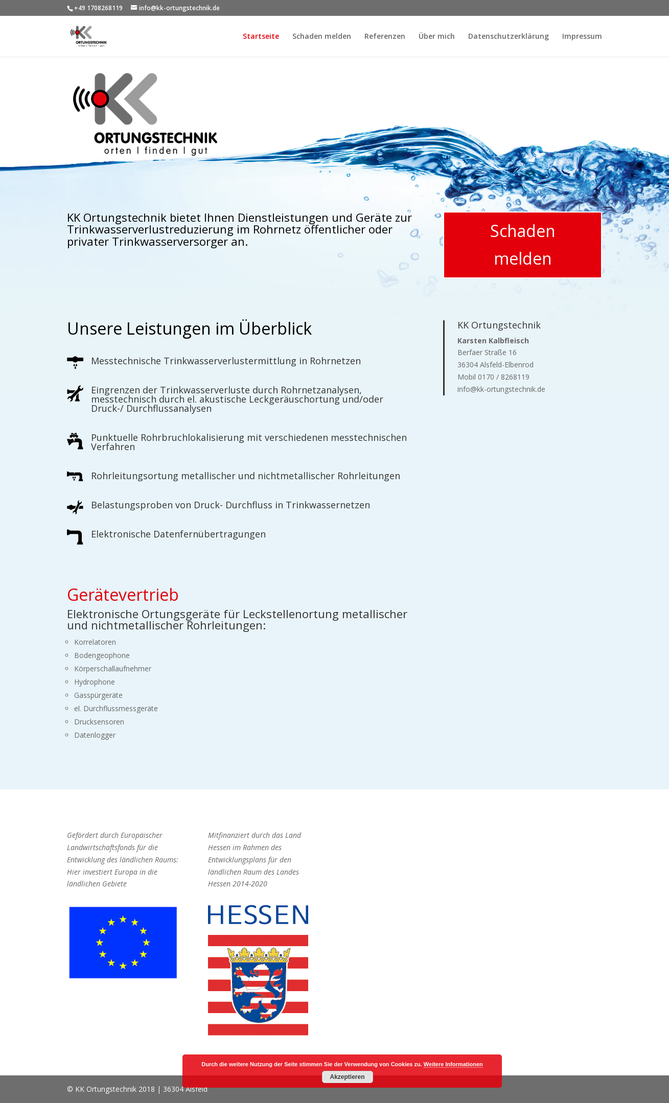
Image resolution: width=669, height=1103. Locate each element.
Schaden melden (321, 37)
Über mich (437, 37)
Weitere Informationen (453, 1064)
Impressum (582, 37)
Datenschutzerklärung (508, 37)
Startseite (261, 37)
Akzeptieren (347, 1077)
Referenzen (384, 37)
